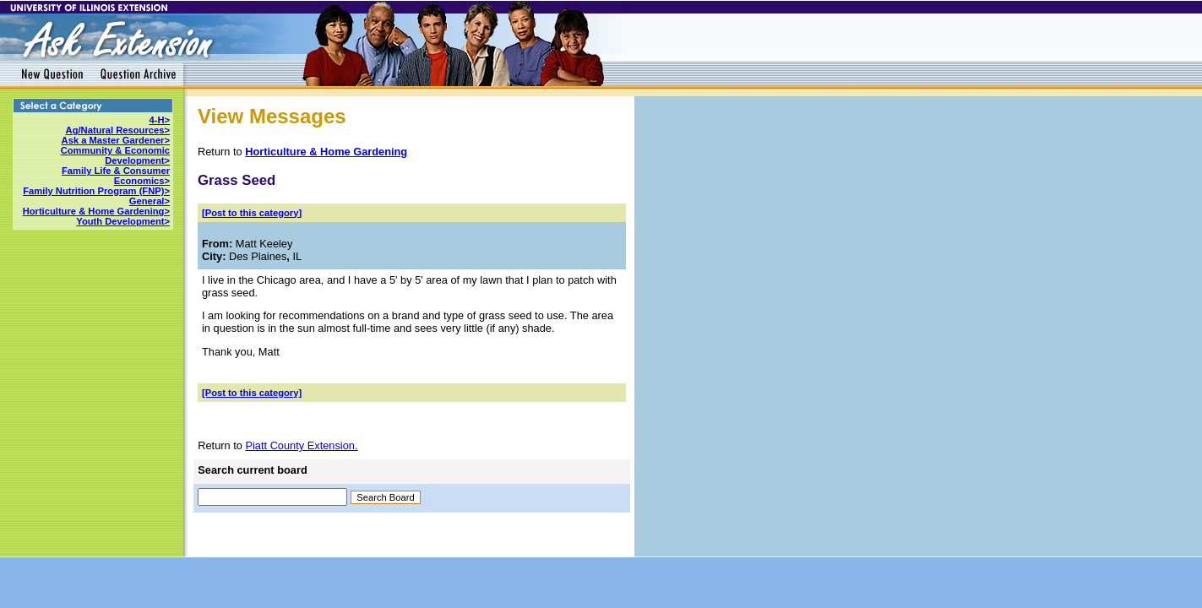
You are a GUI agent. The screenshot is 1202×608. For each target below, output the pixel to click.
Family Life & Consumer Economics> (116, 176)
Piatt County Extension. (301, 445)
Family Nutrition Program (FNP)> (96, 191)
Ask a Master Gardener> (116, 140)
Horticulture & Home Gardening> (96, 211)
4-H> (159, 120)
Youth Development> (123, 221)
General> (149, 201)
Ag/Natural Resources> (118, 130)
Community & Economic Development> (115, 155)
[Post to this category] (252, 213)
